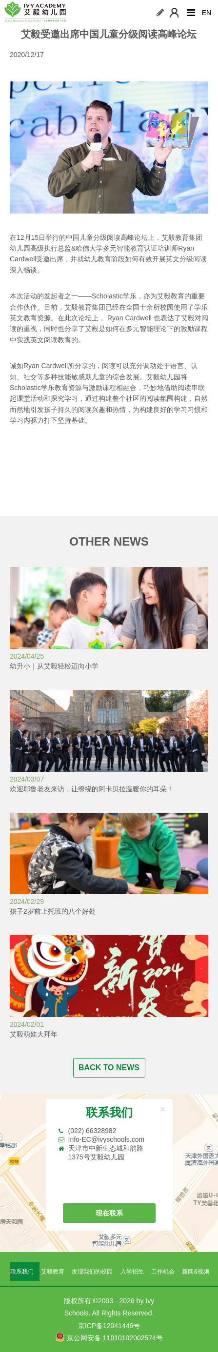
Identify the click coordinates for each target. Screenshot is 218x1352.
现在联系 (109, 1213)
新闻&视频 (195, 1271)
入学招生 (132, 1271)
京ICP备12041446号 (109, 1326)
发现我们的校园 (92, 1271)
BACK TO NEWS (109, 1067)
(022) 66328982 (92, 1131)
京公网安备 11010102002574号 (109, 1337)
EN (206, 13)
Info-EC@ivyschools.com (106, 1139)
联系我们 (22, 1271)
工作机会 (163, 1271)
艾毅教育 (52, 1271)
